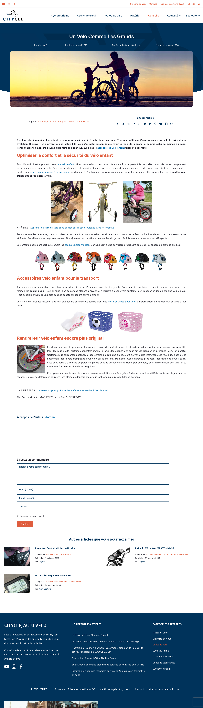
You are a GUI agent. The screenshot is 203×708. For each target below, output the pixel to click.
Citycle (42, 562)
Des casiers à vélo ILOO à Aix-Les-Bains (94, 658)
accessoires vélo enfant (111, 147)
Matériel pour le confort (165, 554)
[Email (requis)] (93, 497)
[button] (199, 4)
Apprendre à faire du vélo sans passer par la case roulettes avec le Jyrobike (72, 227)
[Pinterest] (155, 124)
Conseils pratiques (57, 121)
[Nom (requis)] (93, 489)
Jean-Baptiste (45, 589)
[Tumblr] (150, 124)
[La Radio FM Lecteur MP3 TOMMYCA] (117, 548)
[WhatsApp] (139, 124)
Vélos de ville (75, 581)
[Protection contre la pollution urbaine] (17, 548)
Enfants (87, 121)
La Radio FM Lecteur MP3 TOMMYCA (154, 548)
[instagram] (9, 4)
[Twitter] (123, 124)
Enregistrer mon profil (32, 516)
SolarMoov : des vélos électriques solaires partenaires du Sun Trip (108, 664)
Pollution (67, 554)
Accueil (42, 121)
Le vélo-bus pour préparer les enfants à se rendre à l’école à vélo (73, 390)
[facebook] (14, 4)
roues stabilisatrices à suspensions (50, 172)
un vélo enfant (66, 164)
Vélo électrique (61, 581)
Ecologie (58, 554)
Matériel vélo (182, 554)
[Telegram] (144, 124)
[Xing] (166, 124)
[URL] (93, 506)
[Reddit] (128, 124)
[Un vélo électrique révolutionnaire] (17, 576)
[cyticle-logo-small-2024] (13, 11)
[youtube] (3, 4)
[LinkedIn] (134, 124)
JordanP (42, 45)
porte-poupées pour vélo (121, 301)
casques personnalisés (77, 244)
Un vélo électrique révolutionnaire (53, 575)
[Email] (171, 124)
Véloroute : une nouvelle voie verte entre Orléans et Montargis (105, 641)
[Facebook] (118, 124)
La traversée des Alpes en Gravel (90, 635)
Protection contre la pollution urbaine (55, 548)
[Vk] (160, 124)
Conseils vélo (75, 121)
